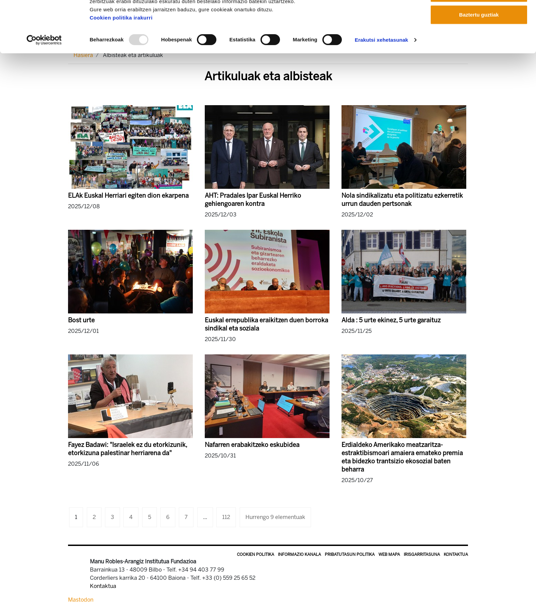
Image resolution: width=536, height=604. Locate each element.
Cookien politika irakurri (121, 66)
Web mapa (389, 554)
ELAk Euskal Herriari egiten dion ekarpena (128, 195)
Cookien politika (255, 554)
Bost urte (81, 320)
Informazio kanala (299, 554)
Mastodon (80, 599)
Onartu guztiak (479, 18)
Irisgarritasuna (422, 554)
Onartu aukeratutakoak (479, 40)
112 (226, 517)
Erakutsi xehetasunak (381, 88)
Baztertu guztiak (479, 63)
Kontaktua (456, 554)
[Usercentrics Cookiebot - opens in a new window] (44, 88)
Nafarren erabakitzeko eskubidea (252, 445)
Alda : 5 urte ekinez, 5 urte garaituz (391, 320)
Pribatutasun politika (350, 554)
